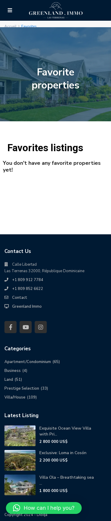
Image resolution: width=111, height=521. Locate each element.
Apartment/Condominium (27, 361)
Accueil (10, 26)
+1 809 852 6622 (27, 288)
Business (12, 370)
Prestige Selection (21, 388)
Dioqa (42, 514)
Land (8, 379)
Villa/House (14, 397)
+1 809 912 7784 (27, 280)
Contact (19, 297)
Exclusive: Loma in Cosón (62, 453)
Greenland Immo (27, 306)
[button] (44, 508)
